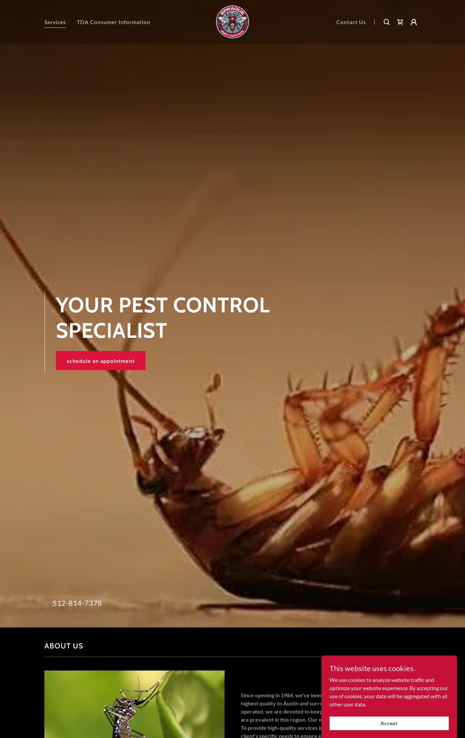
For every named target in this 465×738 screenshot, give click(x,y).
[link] (232, 21)
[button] (414, 22)
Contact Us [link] (351, 22)
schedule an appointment (101, 360)
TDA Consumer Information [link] (113, 22)
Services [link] (55, 22)
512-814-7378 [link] (77, 602)
